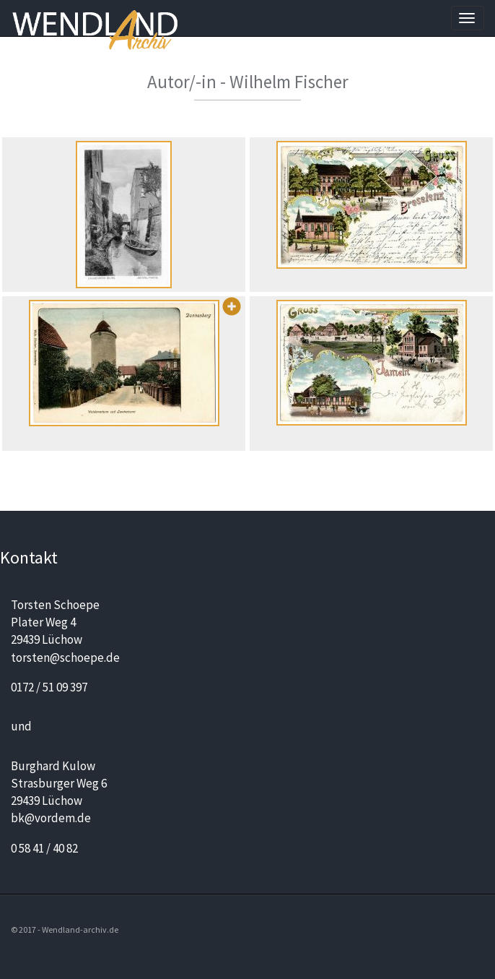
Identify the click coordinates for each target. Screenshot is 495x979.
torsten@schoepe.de (65, 657)
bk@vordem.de (51, 818)
